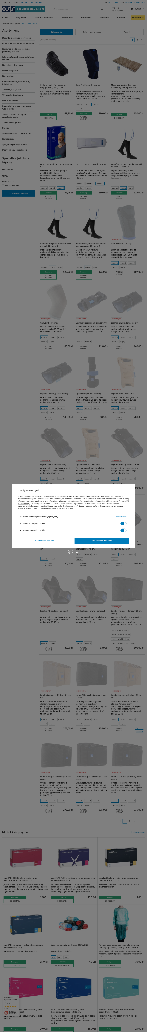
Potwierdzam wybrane (44, 540)
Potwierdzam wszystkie (102, 540)
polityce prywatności (44, 501)
